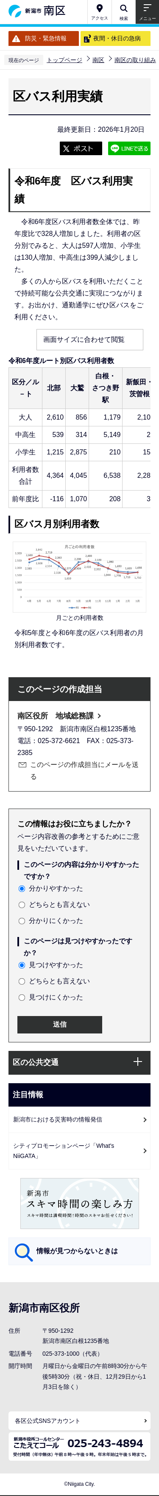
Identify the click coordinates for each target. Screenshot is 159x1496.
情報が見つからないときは (77, 1251)
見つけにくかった (56, 997)
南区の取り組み (135, 60)
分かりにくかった (56, 920)
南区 (98, 60)
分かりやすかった (56, 888)
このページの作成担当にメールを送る (84, 770)
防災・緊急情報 (46, 38)
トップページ (64, 60)
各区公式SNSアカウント (48, 1420)
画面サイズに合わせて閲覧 (84, 339)
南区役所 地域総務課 (55, 716)
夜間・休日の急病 (117, 38)
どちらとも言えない (59, 904)
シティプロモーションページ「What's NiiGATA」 (63, 1151)
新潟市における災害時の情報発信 (57, 1119)
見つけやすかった (56, 964)
